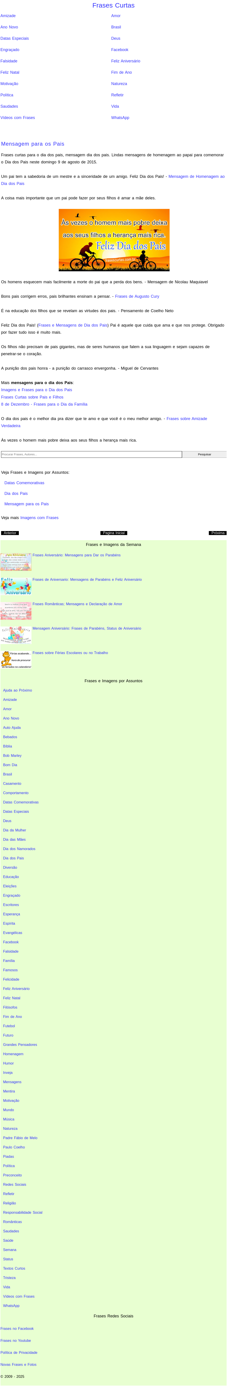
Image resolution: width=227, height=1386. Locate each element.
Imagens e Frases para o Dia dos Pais (36, 390)
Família (9, 961)
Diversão (10, 867)
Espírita (9, 923)
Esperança (11, 914)
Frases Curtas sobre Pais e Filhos (32, 397)
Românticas (12, 1222)
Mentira (9, 1091)
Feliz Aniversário (125, 61)
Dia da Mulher (14, 830)
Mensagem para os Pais (33, 144)
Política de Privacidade (18, 1352)
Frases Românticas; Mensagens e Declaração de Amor (61, 611)
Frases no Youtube (15, 1340)
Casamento (12, 783)
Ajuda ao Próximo (17, 690)
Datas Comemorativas (21, 802)
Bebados (10, 737)
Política (6, 95)
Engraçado (9, 50)
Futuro (8, 1035)
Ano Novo (9, 27)
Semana (9, 1250)
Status (8, 1259)
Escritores (11, 905)
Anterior (10, 533)
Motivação (9, 83)
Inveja (8, 1073)
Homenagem (13, 1054)
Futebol (9, 1026)
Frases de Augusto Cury (137, 296)
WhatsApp (120, 117)
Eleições (9, 886)
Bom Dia (10, 765)
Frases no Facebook (17, 1328)
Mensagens (12, 1082)
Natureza (119, 83)
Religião (9, 1203)
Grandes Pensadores (20, 1045)
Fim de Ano (121, 72)
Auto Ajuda (12, 728)
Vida (115, 106)
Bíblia (7, 746)
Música (8, 1119)
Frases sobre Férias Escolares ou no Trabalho (54, 659)
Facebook (119, 50)
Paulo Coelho (14, 1147)
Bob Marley (12, 755)
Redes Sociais (14, 1184)
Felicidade (11, 979)
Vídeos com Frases (17, 117)
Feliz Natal (9, 72)
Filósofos (10, 1007)
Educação (11, 877)
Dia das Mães (14, 839)
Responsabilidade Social (22, 1212)
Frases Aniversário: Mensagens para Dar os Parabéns (60, 562)
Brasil (116, 27)
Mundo (8, 1110)
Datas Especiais (14, 38)
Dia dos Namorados (19, 849)
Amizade (8, 16)
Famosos (10, 970)
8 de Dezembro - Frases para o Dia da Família (44, 404)
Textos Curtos (14, 1268)
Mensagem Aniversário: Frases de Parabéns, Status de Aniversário (70, 635)
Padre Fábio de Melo (20, 1138)
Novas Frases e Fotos (18, 1364)
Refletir (117, 95)
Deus (115, 38)
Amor (116, 16)
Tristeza (9, 1278)
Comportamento (16, 793)
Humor (8, 1063)
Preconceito (12, 1175)
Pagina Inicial (114, 533)
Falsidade (8, 61)
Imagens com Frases (39, 518)
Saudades (9, 106)
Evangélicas (12, 933)
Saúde (8, 1240)
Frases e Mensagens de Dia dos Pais (72, 325)
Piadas (8, 1156)
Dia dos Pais (13, 858)
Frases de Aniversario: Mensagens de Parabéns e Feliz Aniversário (71, 586)
